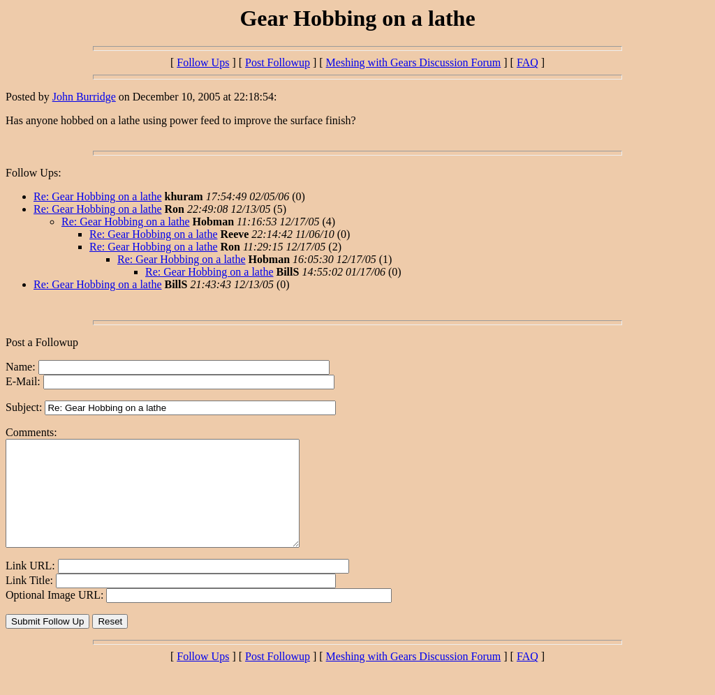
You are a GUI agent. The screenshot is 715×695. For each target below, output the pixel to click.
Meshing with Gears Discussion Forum (413, 62)
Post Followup (277, 62)
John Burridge (84, 97)
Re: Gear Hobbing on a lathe (98, 196)
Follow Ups (203, 62)
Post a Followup (42, 342)
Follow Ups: (33, 173)
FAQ (527, 62)
